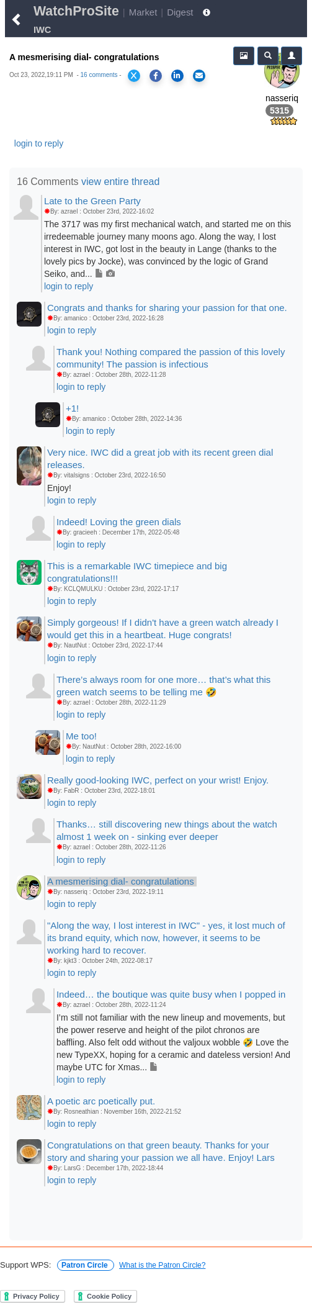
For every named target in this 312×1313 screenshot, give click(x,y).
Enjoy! (59, 488)
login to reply (38, 143)
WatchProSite (76, 11)
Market (143, 12)
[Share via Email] (199, 76)
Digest (180, 12)
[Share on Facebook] (155, 76)
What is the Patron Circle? (162, 1265)
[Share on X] (134, 76)
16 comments (99, 74)
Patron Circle (85, 1265)
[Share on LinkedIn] (177, 76)
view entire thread (120, 181)
